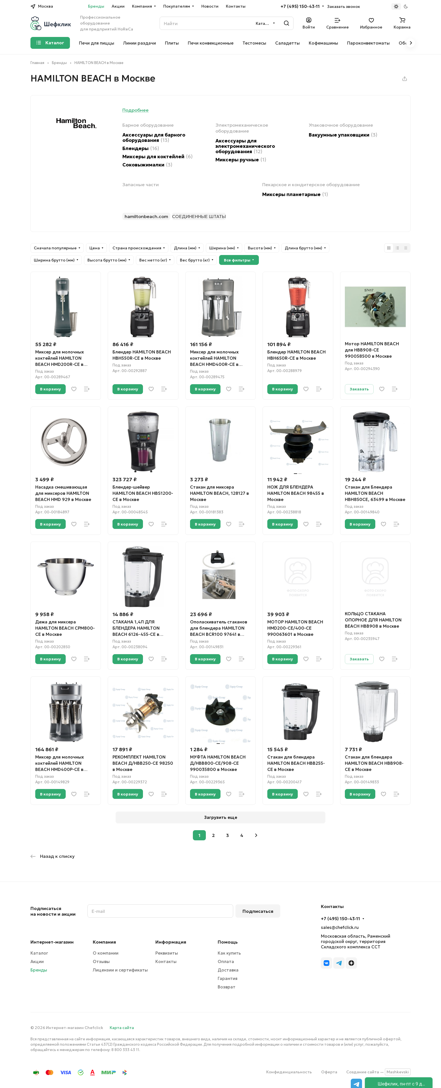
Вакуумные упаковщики (343, 135)
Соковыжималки (147, 165)
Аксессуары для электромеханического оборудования (245, 146)
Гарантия (227, 978)
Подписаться (257, 911)
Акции (37, 961)
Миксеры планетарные (295, 194)
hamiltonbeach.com (146, 216)
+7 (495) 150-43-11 (300, 6)
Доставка (228, 970)
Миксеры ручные (240, 159)
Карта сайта (122, 1027)
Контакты (166, 961)
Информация (170, 942)
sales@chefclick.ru (340, 927)
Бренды (38, 970)
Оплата (226, 961)
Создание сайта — (378, 1072)
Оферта (329, 1071)
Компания (104, 942)
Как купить (229, 953)
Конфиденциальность (289, 1071)
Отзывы (101, 961)
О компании (105, 953)
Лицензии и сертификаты (120, 970)
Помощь (228, 942)
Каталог (39, 953)
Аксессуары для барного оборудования (153, 137)
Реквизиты (166, 953)
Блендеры (140, 148)
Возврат (226, 987)
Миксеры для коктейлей (157, 156)
